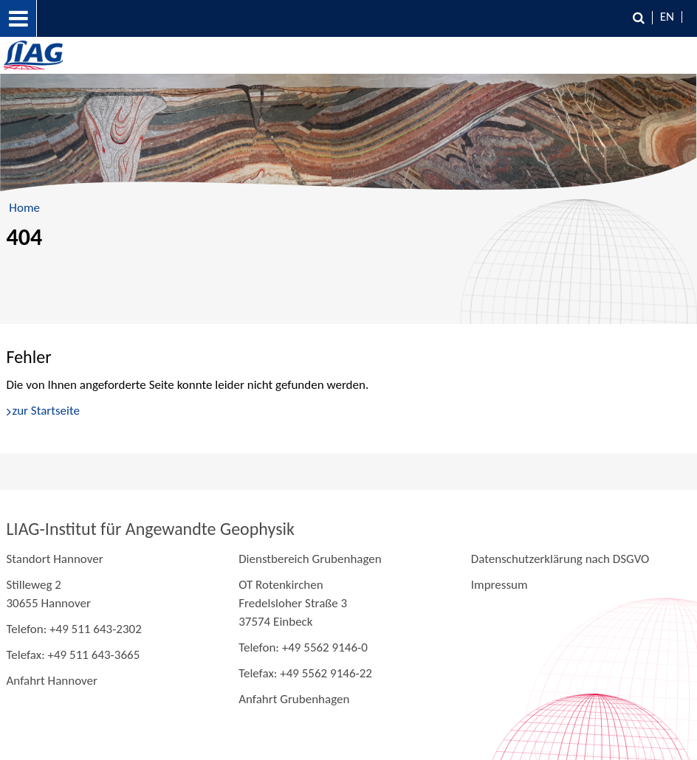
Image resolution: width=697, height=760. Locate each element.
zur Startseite (46, 410)
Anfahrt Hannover (52, 680)
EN (667, 16)
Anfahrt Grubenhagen (293, 699)
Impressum (499, 585)
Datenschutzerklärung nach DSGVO (560, 559)
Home (24, 207)
